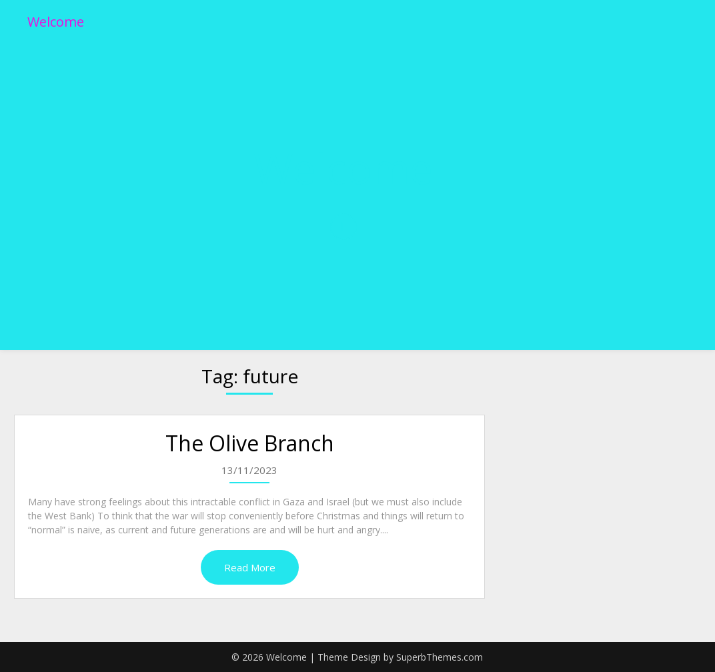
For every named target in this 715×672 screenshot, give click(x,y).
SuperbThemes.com (439, 657)
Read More (249, 567)
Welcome (55, 22)
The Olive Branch (249, 443)
